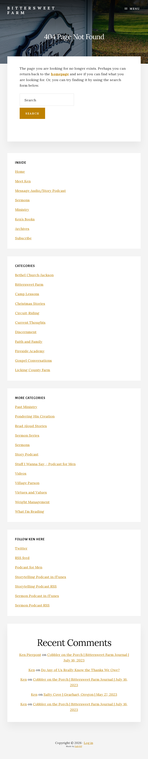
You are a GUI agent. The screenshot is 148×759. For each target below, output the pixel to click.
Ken (32, 670)
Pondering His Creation (35, 416)
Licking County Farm (32, 370)
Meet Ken (23, 181)
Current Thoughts (30, 322)
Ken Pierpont (30, 654)
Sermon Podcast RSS (32, 605)
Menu (135, 8)
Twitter (21, 548)
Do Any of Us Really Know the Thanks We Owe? (80, 670)
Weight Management (32, 502)
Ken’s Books (25, 219)
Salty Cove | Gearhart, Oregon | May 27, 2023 (80, 694)
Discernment (25, 332)
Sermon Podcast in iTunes (37, 596)
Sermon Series (27, 435)
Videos (20, 473)
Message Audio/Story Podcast (40, 190)
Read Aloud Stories (31, 426)
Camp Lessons (27, 294)
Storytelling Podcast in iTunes (40, 577)
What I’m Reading (29, 511)
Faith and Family (28, 341)
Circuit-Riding (27, 313)
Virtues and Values (31, 492)
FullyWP (78, 746)
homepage (60, 74)
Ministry (22, 209)
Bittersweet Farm (31, 10)
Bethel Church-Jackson (34, 275)
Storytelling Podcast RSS (36, 586)
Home (20, 171)
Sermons (22, 200)
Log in (88, 743)
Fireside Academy (30, 351)
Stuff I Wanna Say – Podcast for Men (45, 464)
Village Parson (27, 483)
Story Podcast (26, 454)
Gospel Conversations (33, 360)
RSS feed (22, 558)
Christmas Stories (30, 303)
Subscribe (23, 238)
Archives (22, 228)
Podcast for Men (28, 567)
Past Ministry (26, 407)
